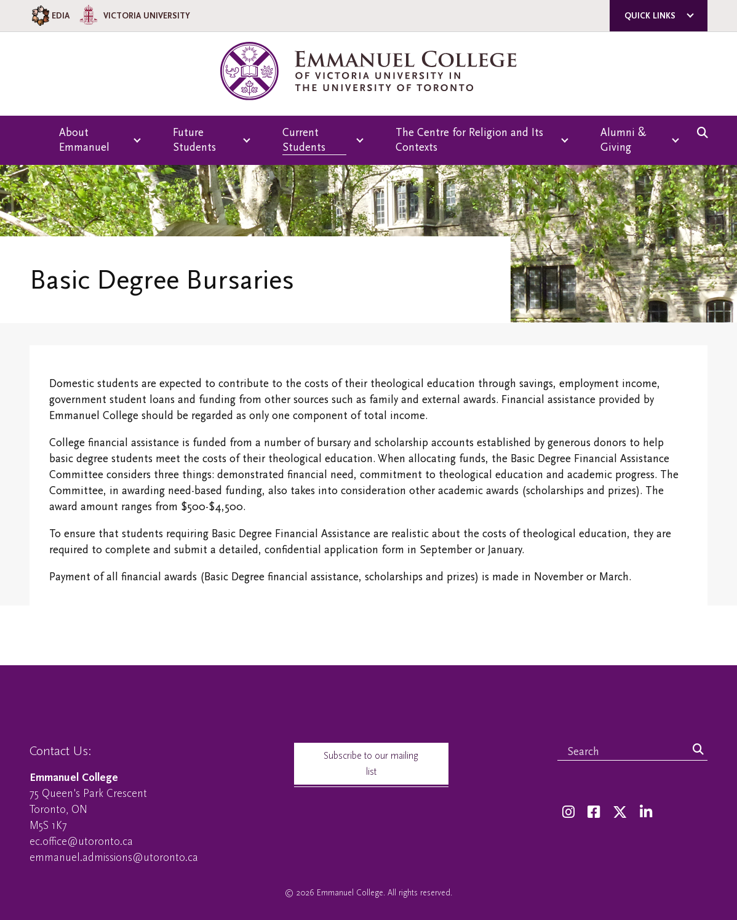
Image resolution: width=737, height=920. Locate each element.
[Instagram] (568, 812)
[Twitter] (620, 812)
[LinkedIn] (646, 812)
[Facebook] (594, 812)
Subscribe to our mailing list (371, 763)
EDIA (50, 15)
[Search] (698, 750)
